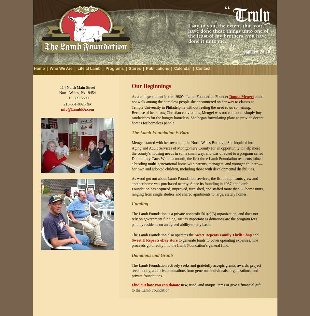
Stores (135, 68)
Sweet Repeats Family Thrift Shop (223, 235)
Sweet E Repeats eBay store (155, 240)
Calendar (182, 68)
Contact (203, 68)
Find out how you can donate (156, 285)
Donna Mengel (241, 96)
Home (39, 68)
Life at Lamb (89, 68)
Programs (115, 68)
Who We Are (61, 68)
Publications (157, 68)
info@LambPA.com (77, 109)
